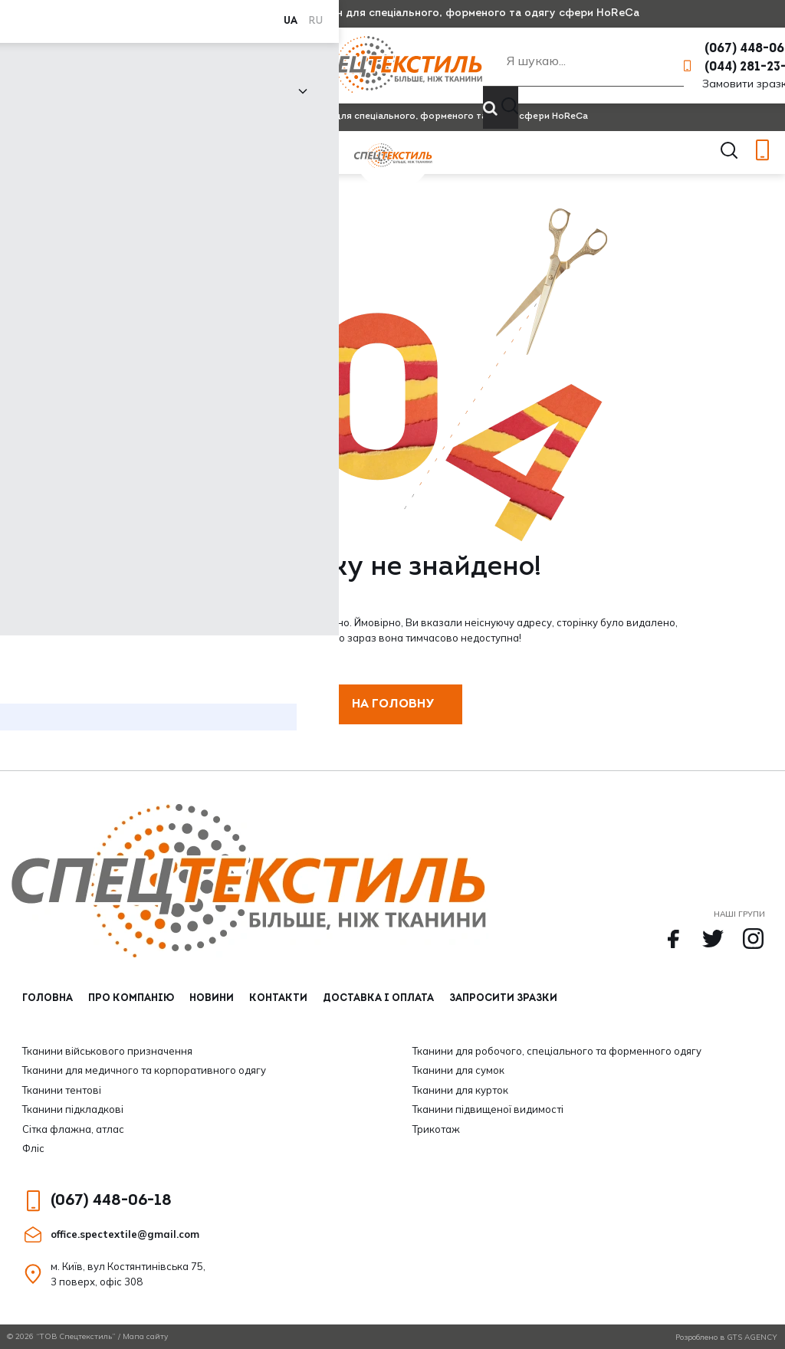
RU (47, 13)
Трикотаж (436, 1129)
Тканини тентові (61, 1090)
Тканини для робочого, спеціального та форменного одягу (556, 1051)
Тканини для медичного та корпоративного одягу (144, 1070)
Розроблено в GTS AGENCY (726, 1337)
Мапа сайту (145, 1336)
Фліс (33, 1148)
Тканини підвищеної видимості (487, 1109)
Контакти (276, 66)
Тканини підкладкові (72, 1109)
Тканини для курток (460, 1090)
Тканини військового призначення (107, 1051)
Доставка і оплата (378, 998)
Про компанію (141, 66)
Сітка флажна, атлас (73, 1129)
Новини (209, 66)
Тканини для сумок (458, 1070)
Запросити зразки (503, 998)
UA (22, 13)
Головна (47, 998)
